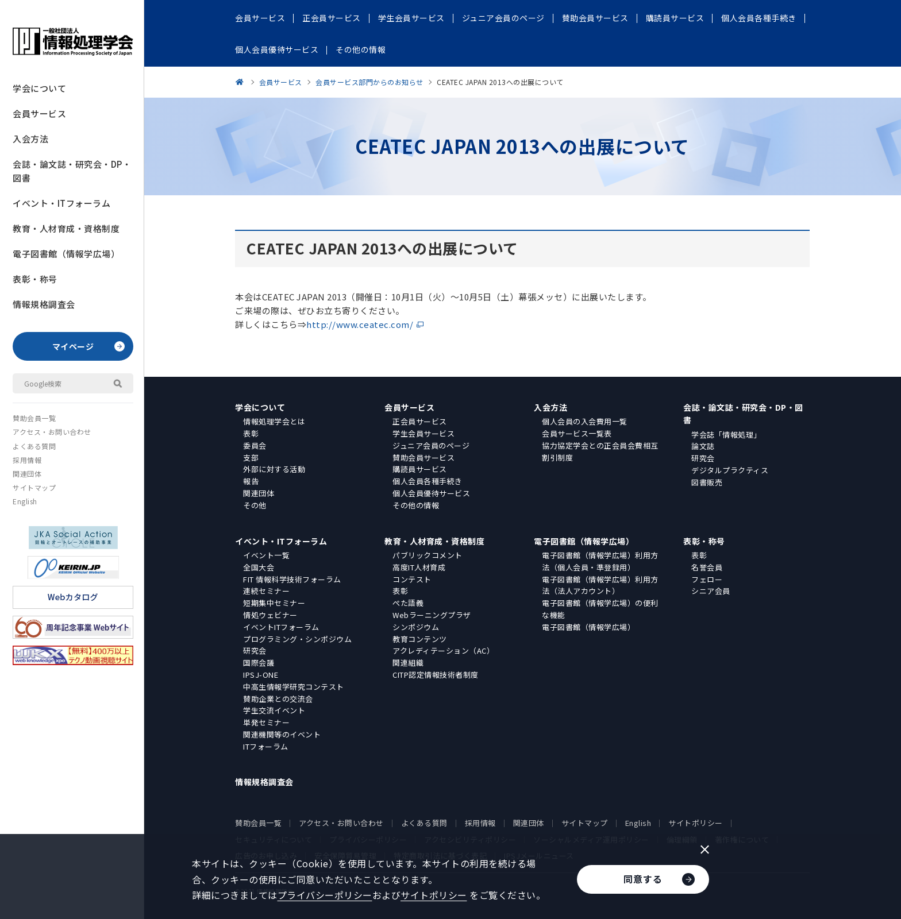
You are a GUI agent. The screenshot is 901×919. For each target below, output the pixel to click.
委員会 (255, 445)
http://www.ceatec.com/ (359, 324)
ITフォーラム (265, 746)
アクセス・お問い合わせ (52, 432)
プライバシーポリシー (325, 895)
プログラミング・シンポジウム (297, 639)
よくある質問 (34, 446)
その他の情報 (415, 505)
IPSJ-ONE (260, 674)
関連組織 (407, 662)
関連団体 (27, 473)
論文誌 (703, 446)
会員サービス (39, 113)
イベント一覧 (266, 555)
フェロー (706, 579)
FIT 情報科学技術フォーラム (292, 579)
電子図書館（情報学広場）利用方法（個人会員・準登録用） (600, 561)
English (25, 501)
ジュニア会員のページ (430, 445)
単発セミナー (266, 722)
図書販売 (706, 482)
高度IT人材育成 (418, 567)
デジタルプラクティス (729, 470)
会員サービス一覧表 (577, 433)
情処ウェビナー (270, 614)
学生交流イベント (274, 710)
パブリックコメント (427, 555)
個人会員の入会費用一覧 (584, 421)
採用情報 (27, 460)
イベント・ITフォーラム (61, 203)
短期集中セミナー (274, 602)
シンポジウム (415, 626)
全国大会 (258, 567)
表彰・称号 (35, 279)
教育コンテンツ (419, 639)
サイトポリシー (695, 822)
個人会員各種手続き (427, 481)
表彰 (251, 433)
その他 (255, 505)
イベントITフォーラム (281, 626)
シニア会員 (710, 590)
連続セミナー (266, 590)
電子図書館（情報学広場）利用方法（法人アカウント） (600, 585)
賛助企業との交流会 (278, 698)
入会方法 (30, 139)
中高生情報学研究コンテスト (293, 686)
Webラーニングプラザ (431, 614)
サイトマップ (34, 487)
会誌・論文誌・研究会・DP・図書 (72, 171)
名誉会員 (706, 567)
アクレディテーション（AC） (443, 650)
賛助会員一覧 (34, 418)
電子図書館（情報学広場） (66, 254)
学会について (39, 88)
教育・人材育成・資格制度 (66, 228)
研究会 (703, 458)
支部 (251, 457)
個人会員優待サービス (431, 493)
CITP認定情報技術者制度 (435, 674)
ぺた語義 (407, 602)
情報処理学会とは (274, 421)
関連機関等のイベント (282, 734)
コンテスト (412, 579)
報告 (251, 481)
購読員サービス (419, 469)
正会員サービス (419, 421)
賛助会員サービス (423, 457)
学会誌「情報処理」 (726, 434)
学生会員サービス (423, 433)
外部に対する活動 (274, 469)
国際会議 (258, 662)
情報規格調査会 (44, 304)
